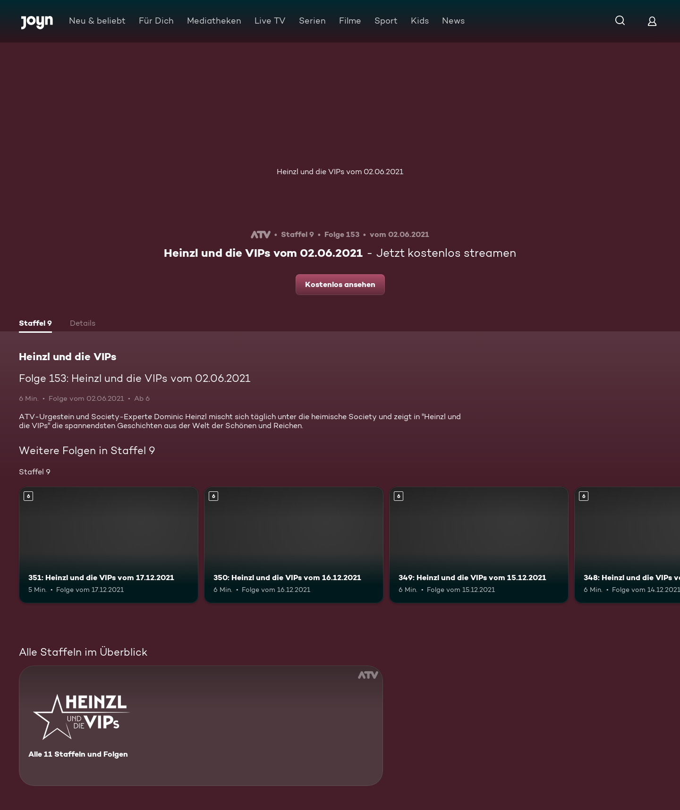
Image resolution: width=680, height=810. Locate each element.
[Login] (652, 21)
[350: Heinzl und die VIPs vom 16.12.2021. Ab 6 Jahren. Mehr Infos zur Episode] (293, 545)
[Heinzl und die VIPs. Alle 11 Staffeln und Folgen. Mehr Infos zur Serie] (201, 726)
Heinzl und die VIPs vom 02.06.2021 (340, 171)
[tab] (35, 324)
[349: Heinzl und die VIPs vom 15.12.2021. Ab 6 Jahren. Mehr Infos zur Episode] (479, 545)
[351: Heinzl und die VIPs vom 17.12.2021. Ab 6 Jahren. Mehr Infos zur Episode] (108, 545)
